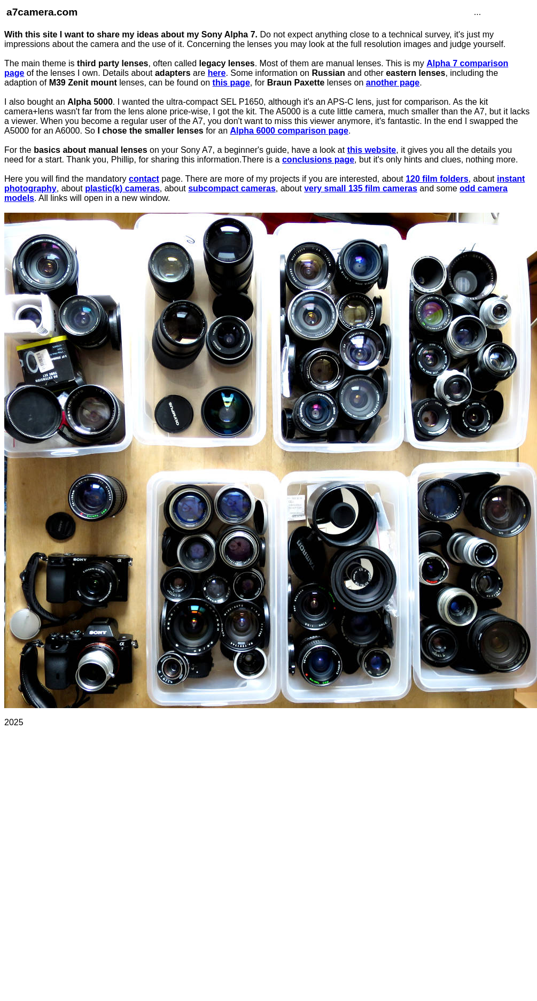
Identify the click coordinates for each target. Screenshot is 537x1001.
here (217, 72)
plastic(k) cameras (122, 188)
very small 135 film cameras (360, 188)
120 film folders (437, 178)
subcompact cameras (232, 188)
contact (144, 178)
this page (231, 82)
